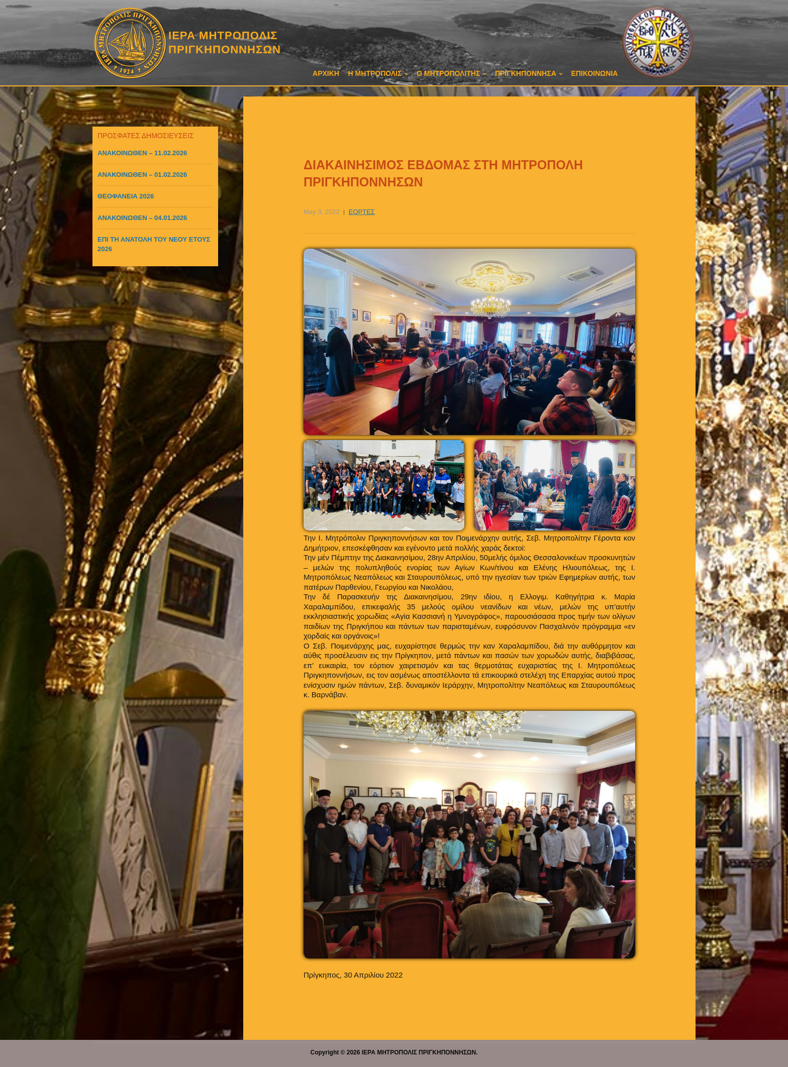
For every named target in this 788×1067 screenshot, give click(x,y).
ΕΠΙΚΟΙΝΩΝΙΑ (594, 73)
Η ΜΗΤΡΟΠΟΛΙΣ (375, 73)
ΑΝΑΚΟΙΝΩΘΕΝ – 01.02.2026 (142, 174)
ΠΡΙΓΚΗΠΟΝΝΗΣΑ (525, 73)
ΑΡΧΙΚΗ (326, 73)
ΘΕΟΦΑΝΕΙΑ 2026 (125, 196)
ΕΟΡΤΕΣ (362, 212)
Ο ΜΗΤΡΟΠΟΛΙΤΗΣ (448, 73)
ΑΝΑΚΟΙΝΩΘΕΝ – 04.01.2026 (142, 218)
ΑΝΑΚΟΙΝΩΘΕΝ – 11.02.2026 (142, 153)
